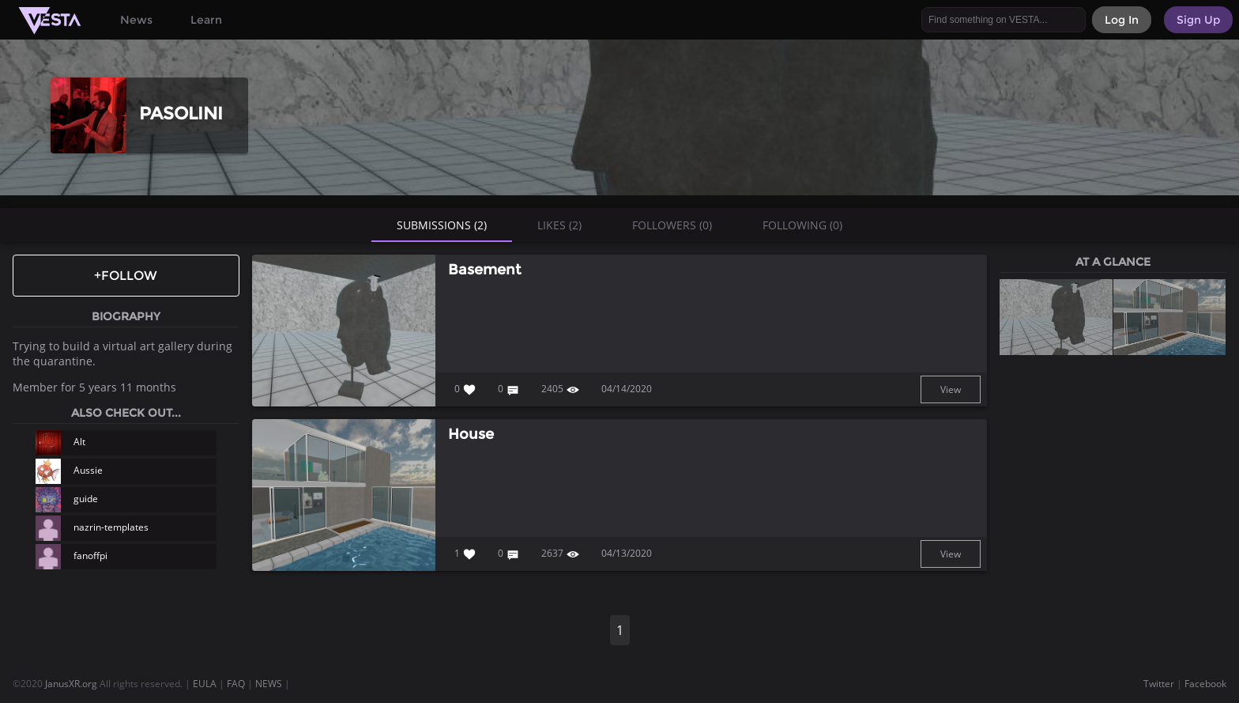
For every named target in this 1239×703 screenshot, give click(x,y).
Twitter (1158, 683)
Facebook (1205, 683)
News (136, 20)
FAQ (236, 683)
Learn (206, 20)
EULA (205, 683)
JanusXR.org (71, 683)
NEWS (268, 683)
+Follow (125, 275)
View (950, 389)
